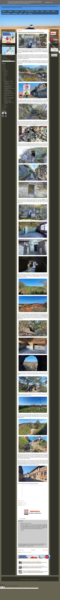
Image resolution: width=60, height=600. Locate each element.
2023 (4, 68)
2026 (4, 64)
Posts (52, 54)
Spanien (37, 11)
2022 (4, 69)
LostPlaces (53, 11)
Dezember (5, 70)
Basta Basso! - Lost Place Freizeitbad (9, 97)
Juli (4, 76)
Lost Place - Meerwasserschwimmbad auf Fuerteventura (31, 570)
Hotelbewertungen (5, 58)
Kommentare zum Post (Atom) (26, 552)
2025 (4, 65)
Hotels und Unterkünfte (6, 13)
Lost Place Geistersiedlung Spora (8, 92)
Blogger (38, 579)
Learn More (47, 2)
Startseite (33, 550)
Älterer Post (45, 550)
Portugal (42, 11)
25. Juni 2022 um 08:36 (27, 523)
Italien (22, 11)
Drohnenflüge (14, 13)
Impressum (30, 13)
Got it (51, 2)
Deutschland (10, 11)
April (4, 80)
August (5, 75)
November (5, 71)
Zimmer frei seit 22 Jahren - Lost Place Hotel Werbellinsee (31, 561)
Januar (5, 107)
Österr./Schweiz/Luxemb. (29, 11)
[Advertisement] (30, 21)
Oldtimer (20, 13)
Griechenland (16, 11)
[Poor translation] (3, 587)
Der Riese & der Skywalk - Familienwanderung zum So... (8, 87)
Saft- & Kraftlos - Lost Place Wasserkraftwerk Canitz (7, 101)
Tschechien (48, 11)
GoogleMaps (22, 500)
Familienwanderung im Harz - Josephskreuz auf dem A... (8, 90)
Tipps (25, 13)
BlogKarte (4, 11)
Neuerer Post (21, 550)
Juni (4, 77)
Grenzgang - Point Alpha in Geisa (8, 85)
